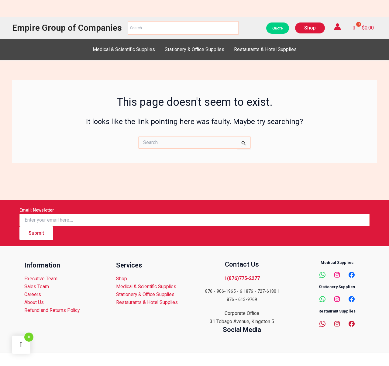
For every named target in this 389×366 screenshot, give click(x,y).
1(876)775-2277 (242, 278)
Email (36, 209)
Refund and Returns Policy (52, 310)
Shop (121, 278)
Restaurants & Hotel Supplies (265, 49)
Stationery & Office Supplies (194, 49)
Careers (32, 295)
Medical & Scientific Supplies (124, 49)
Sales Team (36, 286)
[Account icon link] (337, 26)
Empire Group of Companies (67, 28)
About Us (33, 303)
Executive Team (40, 278)
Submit (36, 233)
